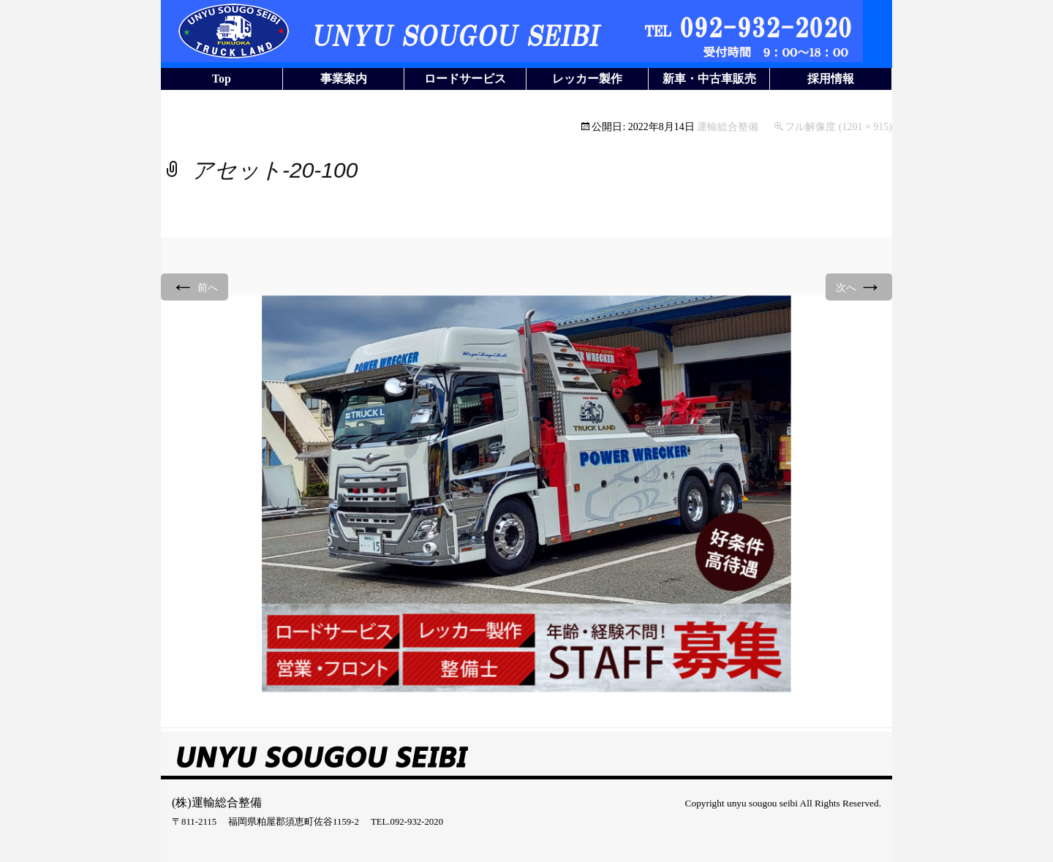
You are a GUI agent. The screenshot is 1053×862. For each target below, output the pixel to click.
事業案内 (343, 78)
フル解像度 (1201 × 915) (838, 126)
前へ (194, 286)
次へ (859, 286)
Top (221, 78)
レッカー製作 (587, 78)
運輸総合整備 (727, 126)
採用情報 (830, 78)
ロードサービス (465, 78)
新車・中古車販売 (709, 78)
